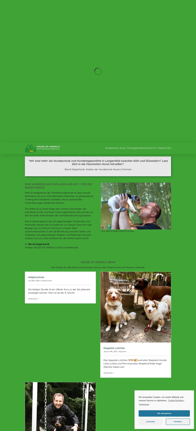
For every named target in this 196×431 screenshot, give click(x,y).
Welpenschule (36, 277)
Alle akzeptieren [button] (164, 413)
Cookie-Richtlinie (176, 400)
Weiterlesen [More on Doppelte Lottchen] (108, 373)
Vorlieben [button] (178, 422)
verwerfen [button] (150, 422)
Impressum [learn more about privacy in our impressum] (144, 404)
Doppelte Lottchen (114, 348)
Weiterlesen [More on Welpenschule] (32, 299)
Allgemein (122, 351)
